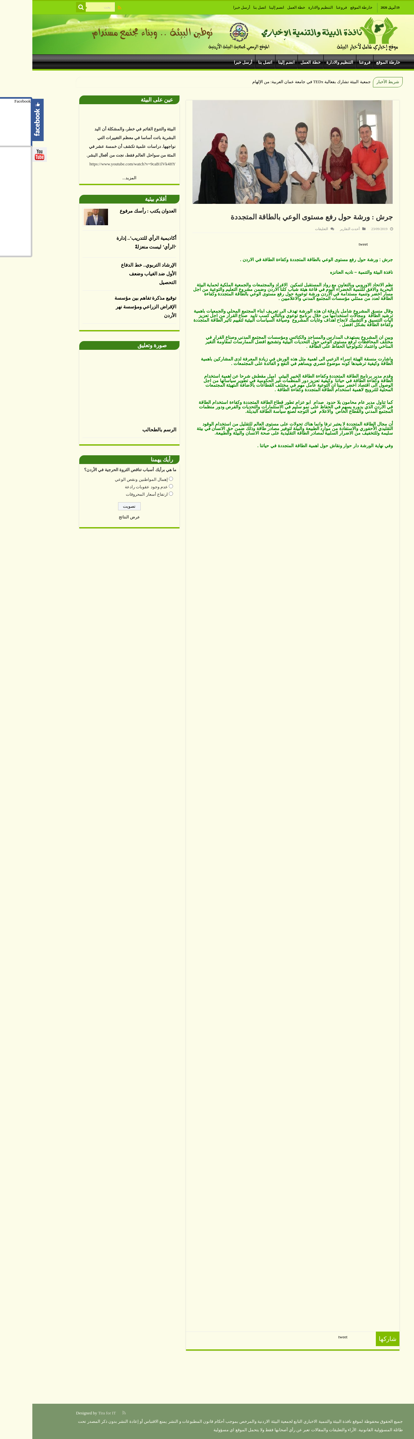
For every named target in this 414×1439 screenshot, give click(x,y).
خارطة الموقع (329, 7)
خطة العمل (264, 7)
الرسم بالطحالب (127, 429)
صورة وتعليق (119, 345)
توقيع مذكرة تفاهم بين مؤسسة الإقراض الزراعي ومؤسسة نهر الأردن (113, 306)
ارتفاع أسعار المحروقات (114, 494)
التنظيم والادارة (288, 7)
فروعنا (309, 7)
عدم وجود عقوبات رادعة (114, 486)
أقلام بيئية (123, 199)
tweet (330, 244)
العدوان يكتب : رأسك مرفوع (115, 211)
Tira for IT (74, 1413)
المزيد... (97, 177)
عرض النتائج (97, 517)
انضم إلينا (244, 7)
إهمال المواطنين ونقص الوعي (109, 479)
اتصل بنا (227, 7)
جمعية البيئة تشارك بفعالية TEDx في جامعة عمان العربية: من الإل (281, 81)
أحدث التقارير (317, 229)
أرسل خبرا (209, 7)
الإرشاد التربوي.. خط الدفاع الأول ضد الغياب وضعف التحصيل (116, 273)
